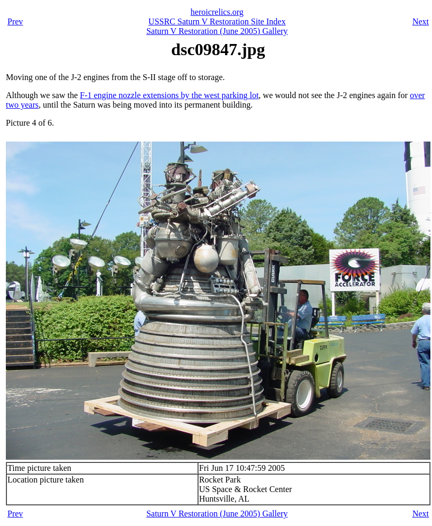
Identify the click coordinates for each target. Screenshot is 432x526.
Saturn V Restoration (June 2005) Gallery (217, 31)
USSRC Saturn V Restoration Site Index (217, 21)
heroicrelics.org (217, 11)
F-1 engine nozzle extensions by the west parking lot (169, 95)
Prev (15, 21)
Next (420, 21)
